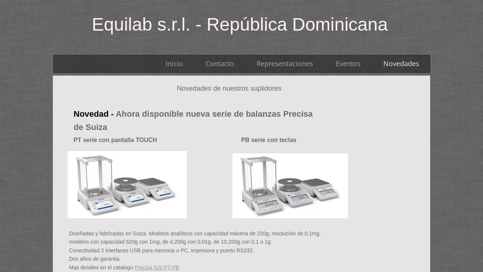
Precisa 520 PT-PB (157, 267)
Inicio (174, 63)
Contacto (220, 63)
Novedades (401, 63)
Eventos (348, 63)
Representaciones (285, 63)
